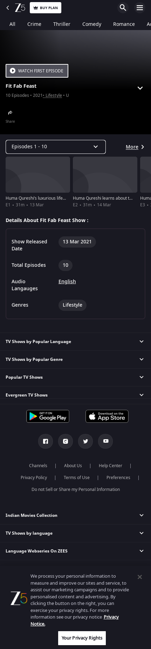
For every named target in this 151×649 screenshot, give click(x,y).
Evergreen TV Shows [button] (27, 395)
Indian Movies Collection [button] (31, 515)
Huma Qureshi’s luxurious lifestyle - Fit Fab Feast (52, 198)
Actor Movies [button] (19, 569)
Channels (38, 466)
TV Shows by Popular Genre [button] (34, 359)
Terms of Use (77, 478)
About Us (73, 466)
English (67, 281)
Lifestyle (54, 96)
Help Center (110, 466)
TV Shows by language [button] (29, 533)
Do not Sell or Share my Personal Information (76, 489)
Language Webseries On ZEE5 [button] (37, 551)
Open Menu (139, 7)
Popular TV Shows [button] (24, 377)
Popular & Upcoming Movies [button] (35, 587)
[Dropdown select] (55, 147)
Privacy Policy (34, 478)
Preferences (118, 478)
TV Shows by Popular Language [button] (38, 341)
